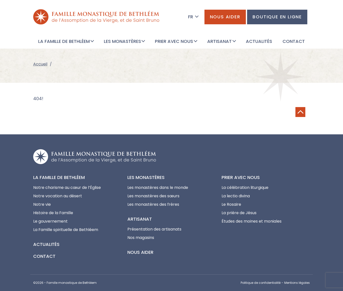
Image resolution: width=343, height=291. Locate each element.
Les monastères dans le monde (157, 187)
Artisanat (139, 219)
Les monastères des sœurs (153, 196)
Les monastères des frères (153, 204)
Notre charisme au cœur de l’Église (67, 187)
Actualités (46, 244)
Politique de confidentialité (261, 283)
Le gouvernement (50, 221)
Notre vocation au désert (57, 196)
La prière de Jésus (239, 213)
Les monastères (146, 177)
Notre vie (42, 204)
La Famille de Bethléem (59, 177)
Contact (44, 256)
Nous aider (225, 17)
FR (190, 17)
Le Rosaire (231, 204)
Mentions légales (297, 283)
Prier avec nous (241, 177)
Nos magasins (140, 237)
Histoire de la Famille (53, 213)
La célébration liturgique (245, 187)
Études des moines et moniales (252, 221)
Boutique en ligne (277, 17)
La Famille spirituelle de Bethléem (65, 230)
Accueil (40, 64)
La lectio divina (236, 196)
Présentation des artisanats (154, 229)
